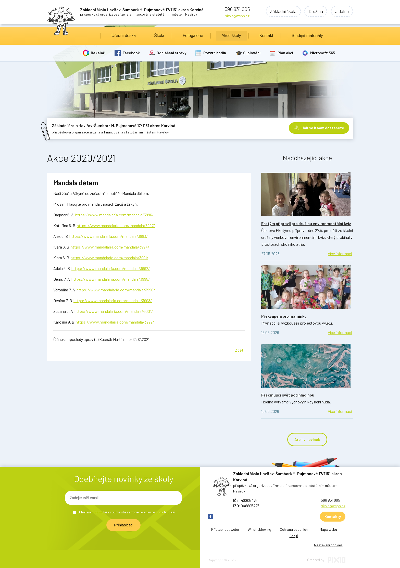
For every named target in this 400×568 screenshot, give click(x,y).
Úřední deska (123, 35)
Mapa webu (328, 529)
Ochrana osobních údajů (294, 532)
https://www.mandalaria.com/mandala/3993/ (108, 236)
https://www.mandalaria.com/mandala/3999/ (115, 321)
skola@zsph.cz (237, 16)
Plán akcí (285, 53)
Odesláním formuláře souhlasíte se (126, 512)
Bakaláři (98, 53)
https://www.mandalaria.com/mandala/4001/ (113, 311)
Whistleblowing (259, 529)
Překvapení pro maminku (284, 316)
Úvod (90, 35)
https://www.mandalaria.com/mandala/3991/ (109, 257)
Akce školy (231, 35)
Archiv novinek (307, 439)
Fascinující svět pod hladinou (287, 394)
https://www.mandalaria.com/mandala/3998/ (112, 300)
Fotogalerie (193, 35)
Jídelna (341, 11)
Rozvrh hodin (215, 53)
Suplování (252, 53)
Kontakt (266, 35)
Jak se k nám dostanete (323, 127)
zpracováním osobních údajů (153, 512)
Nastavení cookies (328, 545)
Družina (314, 11)
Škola (159, 35)
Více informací (340, 253)
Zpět (239, 350)
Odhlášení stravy (171, 53)
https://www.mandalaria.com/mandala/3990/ (116, 289)
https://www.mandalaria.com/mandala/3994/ (110, 246)
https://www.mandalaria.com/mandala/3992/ (110, 268)
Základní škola (281, 11)
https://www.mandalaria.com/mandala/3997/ (116, 225)
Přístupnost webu (225, 529)
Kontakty (332, 516)
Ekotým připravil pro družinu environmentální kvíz (306, 223)
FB (210, 516)
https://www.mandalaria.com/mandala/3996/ (114, 214)
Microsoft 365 (322, 53)
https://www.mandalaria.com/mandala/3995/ (110, 279)
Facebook (131, 53)
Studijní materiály (307, 35)
